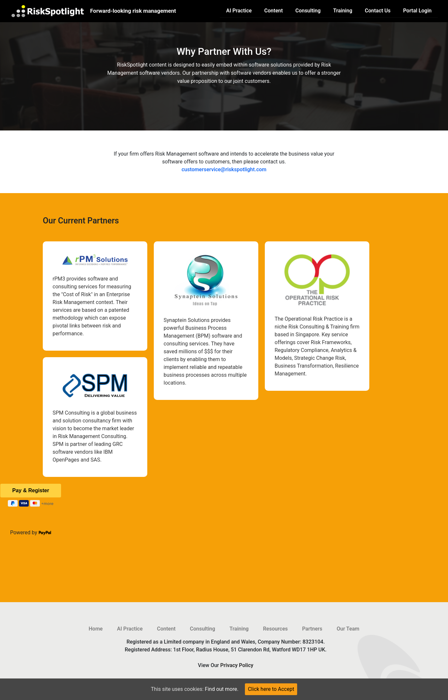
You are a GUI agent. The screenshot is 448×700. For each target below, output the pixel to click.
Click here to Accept (271, 689)
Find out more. (221, 689)
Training (342, 11)
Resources (275, 629)
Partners (312, 629)
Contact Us (378, 11)
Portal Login (417, 11)
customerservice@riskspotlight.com (224, 169)
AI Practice (239, 11)
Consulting (307, 11)
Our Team (348, 629)
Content (273, 11)
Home (96, 629)
